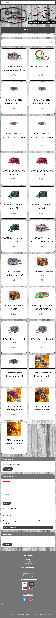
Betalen (28, 559)
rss (26, 614)
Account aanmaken (10, 527)
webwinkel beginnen (33, 614)
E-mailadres (6, 487)
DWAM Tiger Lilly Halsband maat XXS (42, 102)
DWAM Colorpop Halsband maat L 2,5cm (14, 68)
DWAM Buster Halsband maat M (14, 206)
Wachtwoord (6, 494)
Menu (28, 29)
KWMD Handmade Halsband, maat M (14, 408)
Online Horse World (8, 604)
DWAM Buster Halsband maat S (42, 206)
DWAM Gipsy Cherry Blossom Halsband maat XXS (14, 137)
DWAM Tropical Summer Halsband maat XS (42, 307)
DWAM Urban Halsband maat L (42, 273)
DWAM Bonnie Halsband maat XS (42, 172)
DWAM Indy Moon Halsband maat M (14, 374)
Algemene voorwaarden (28, 573)
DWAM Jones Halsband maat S (14, 341)
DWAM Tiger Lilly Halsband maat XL (14, 102)
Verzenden (28, 561)
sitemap (23, 614)
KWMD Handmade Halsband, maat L (42, 408)
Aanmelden (7, 544)
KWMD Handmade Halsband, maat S (42, 374)
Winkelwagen (8, 469)
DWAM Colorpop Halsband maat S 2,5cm (42, 240)
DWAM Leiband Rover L (42, 66)
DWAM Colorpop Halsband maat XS (14, 273)
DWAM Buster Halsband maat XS (14, 240)
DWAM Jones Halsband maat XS (42, 341)
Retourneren (28, 563)
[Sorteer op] (40, 42)
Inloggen (6, 503)
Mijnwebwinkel (47, 614)
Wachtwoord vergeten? (9, 508)
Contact (28, 571)
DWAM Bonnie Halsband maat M (14, 172)
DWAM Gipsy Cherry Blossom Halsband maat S (42, 137)
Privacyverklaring (28, 576)
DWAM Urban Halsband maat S (14, 307)
